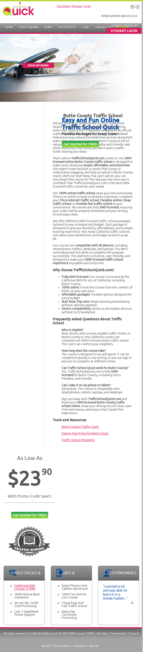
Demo (48, 27)
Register (77, 6)
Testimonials (117, 633)
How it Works (29, 27)
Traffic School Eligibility (78, 440)
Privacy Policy (62, 645)
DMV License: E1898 (81, 633)
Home (9, 27)
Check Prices (67, 27)
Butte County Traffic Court (80, 427)
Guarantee (79, 645)
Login (88, 6)
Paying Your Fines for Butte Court (85, 433)
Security (94, 645)
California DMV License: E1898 (24, 587)
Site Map (102, 633)
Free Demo (63, 6)
